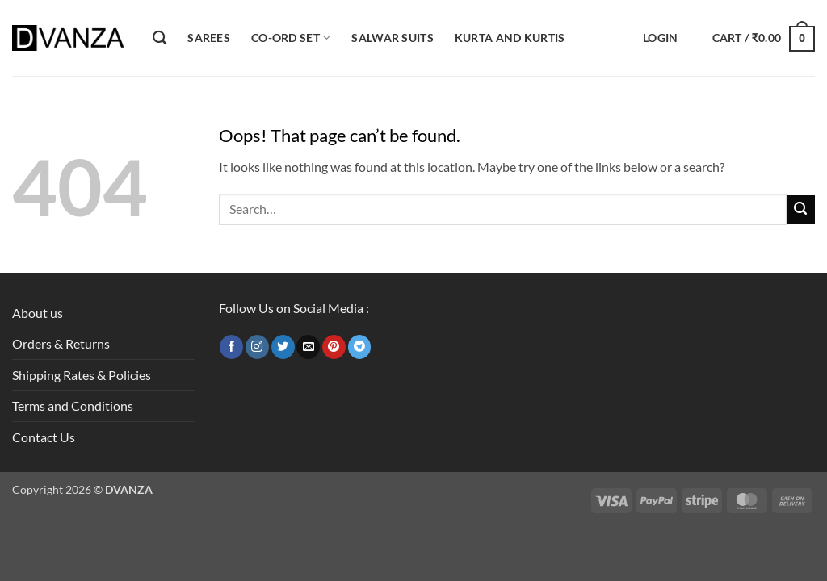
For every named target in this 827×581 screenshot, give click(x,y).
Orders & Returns (61, 343)
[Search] (159, 38)
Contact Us (43, 437)
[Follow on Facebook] (231, 347)
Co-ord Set (290, 37)
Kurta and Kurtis (510, 37)
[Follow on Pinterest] (334, 347)
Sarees (208, 37)
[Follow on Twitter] (283, 347)
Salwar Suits (392, 37)
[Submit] (801, 209)
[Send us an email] (308, 347)
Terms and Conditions (72, 405)
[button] (660, 37)
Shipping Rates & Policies (81, 374)
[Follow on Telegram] (360, 347)
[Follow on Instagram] (257, 347)
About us (37, 312)
